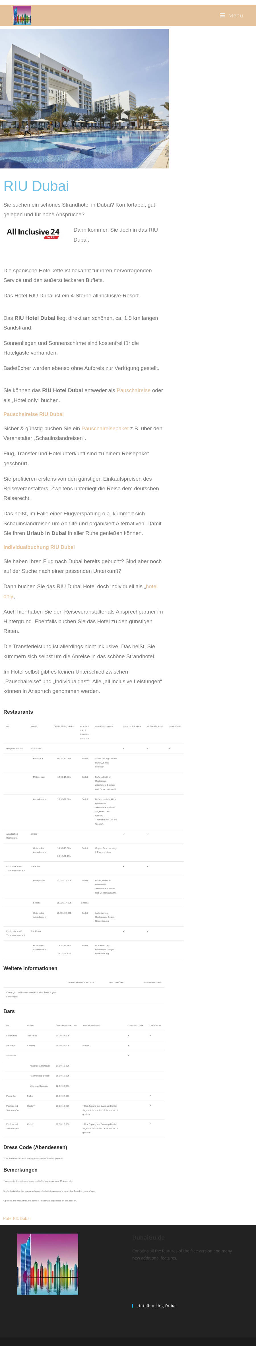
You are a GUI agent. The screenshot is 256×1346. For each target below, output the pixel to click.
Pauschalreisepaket (105, 428)
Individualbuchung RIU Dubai (39, 547)
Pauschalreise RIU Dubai (33, 414)
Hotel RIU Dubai (16, 1218)
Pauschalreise (133, 390)
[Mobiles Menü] (231, 15)
